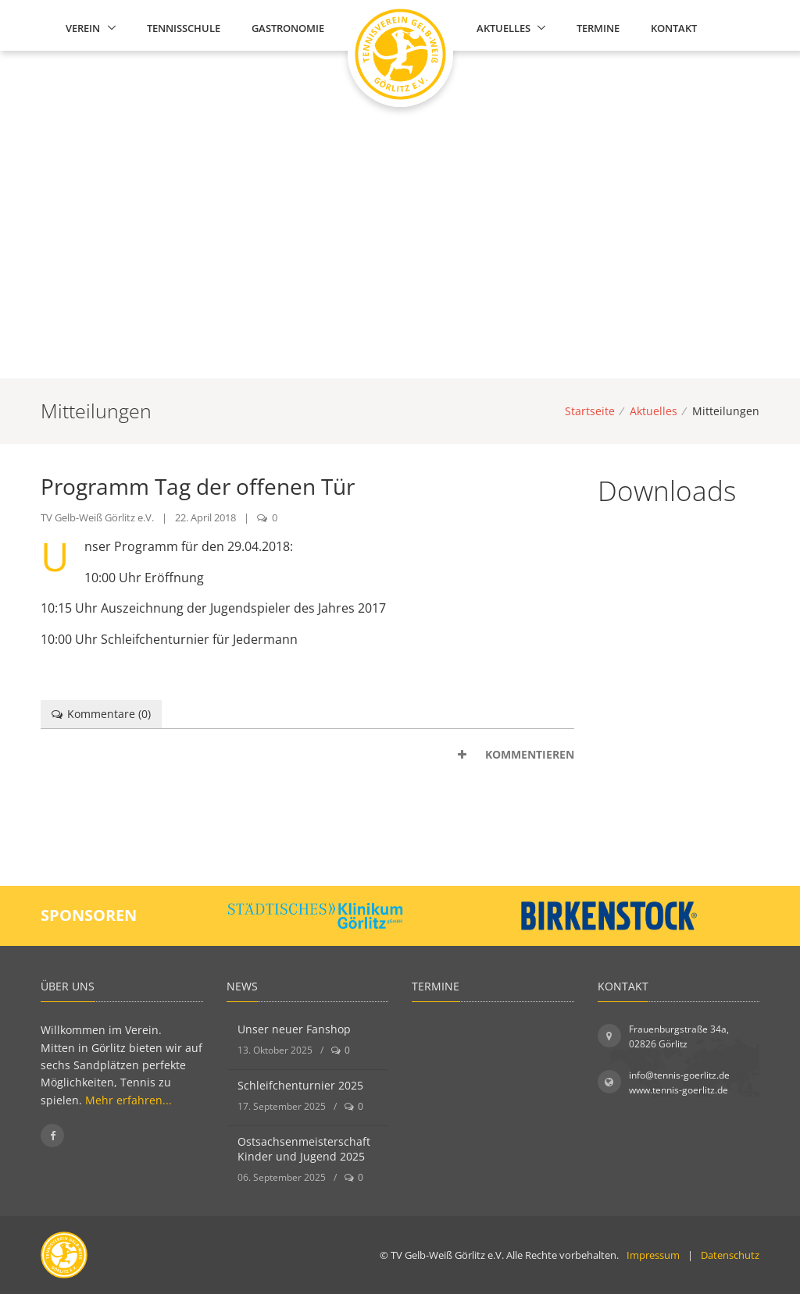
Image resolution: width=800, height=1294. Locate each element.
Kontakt (674, 28)
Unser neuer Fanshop (294, 1029)
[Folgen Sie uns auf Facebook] (52, 1135)
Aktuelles (503, 28)
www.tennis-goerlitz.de (678, 1090)
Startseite (590, 410)
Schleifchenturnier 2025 (300, 1085)
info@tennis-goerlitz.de (679, 1075)
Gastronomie (288, 28)
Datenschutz (730, 1255)
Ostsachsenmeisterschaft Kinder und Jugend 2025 (304, 1149)
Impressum (653, 1255)
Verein (83, 28)
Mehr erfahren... (128, 1100)
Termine (598, 28)
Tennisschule (183, 28)
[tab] (307, 755)
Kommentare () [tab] (101, 713)
